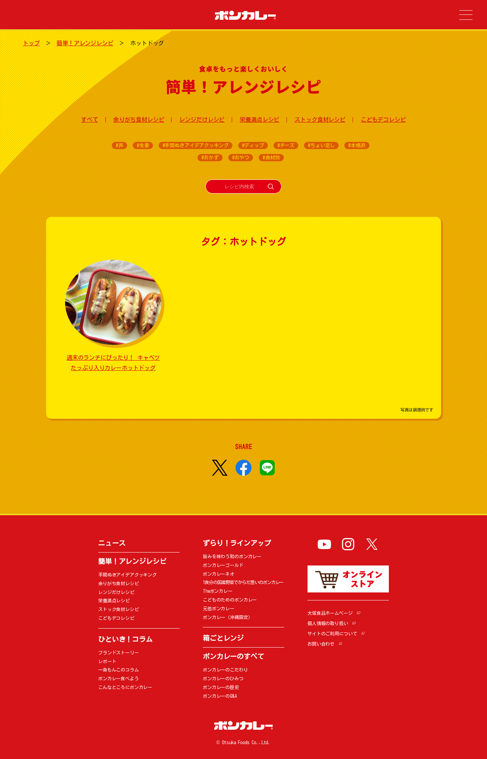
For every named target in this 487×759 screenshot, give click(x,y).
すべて (89, 119)
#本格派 (356, 145)
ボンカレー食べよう (118, 678)
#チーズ (285, 145)
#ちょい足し (321, 145)
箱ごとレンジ (223, 638)
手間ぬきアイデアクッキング (127, 574)
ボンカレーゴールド (223, 565)
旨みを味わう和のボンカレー (232, 556)
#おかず (209, 157)
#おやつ (240, 157)
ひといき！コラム (125, 639)
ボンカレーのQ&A (220, 696)
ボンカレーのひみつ (223, 678)
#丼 (119, 145)
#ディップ (253, 145)
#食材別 (271, 157)
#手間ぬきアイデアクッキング (195, 145)
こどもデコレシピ (383, 119)
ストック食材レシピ (319, 119)
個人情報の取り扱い (327, 623)
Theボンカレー (217, 591)
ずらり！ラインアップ (237, 543)
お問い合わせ (320, 643)
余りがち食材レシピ (138, 119)
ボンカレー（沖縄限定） (227, 617)
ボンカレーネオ (218, 574)
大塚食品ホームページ (330, 613)
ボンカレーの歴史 (221, 687)
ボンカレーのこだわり (225, 669)
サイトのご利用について (332, 633)
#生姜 (143, 145)
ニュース (111, 543)
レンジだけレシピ (201, 119)
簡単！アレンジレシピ (85, 43)
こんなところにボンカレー (125, 687)
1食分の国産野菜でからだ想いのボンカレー (243, 582)
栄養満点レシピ (259, 119)
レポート (107, 661)
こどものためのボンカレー (230, 599)
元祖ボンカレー (218, 608)
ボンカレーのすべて (233, 656)
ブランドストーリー (118, 652)
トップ (31, 43)
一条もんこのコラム (118, 669)
